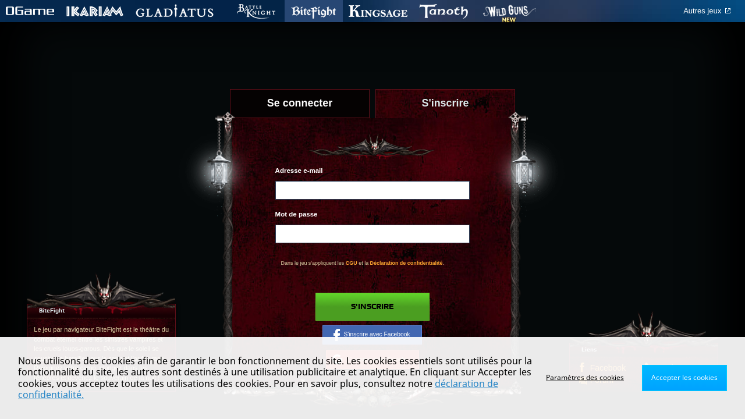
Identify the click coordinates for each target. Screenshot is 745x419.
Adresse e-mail (299, 170)
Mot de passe (296, 214)
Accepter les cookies (684, 377)
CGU (351, 263)
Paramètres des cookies (585, 377)
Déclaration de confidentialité (406, 263)
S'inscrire (372, 307)
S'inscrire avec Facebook (372, 334)
